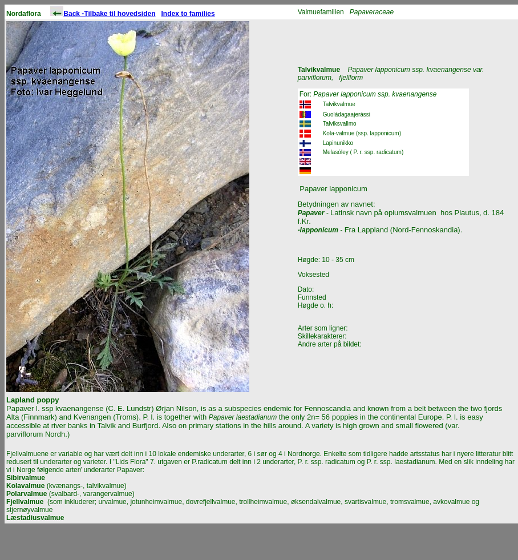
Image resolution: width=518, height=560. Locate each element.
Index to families (188, 14)
